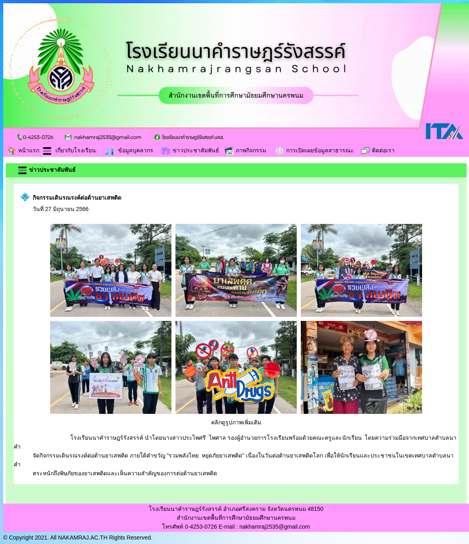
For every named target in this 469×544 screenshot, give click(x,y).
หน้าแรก (22, 150)
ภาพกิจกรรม (245, 150)
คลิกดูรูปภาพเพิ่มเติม (236, 422)
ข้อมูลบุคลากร (129, 150)
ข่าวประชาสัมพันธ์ (190, 150)
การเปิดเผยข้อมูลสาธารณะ (314, 150)
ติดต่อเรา (377, 150)
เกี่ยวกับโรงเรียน (69, 150)
